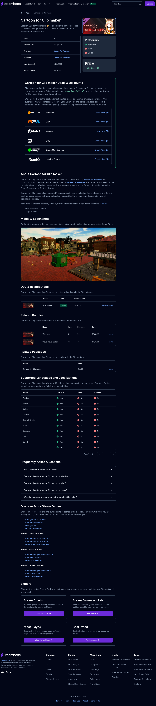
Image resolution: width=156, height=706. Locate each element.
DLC (48, 664)
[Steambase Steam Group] (7, 672)
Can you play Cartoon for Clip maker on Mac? (68, 483)
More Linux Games (34, 576)
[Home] (22, 13)
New (39, 4)
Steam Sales (60, 4)
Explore (150, 4)
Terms (67, 701)
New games (30, 525)
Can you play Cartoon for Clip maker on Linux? (68, 490)
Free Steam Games (120, 672)
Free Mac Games (33, 557)
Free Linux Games (33, 573)
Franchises (95, 684)
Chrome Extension (142, 659)
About (85, 701)
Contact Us (95, 701)
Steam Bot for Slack (143, 669)
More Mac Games (33, 560)
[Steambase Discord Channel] (2, 672)
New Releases (74, 674)
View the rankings (44, 640)
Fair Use (76, 701)
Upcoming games (33, 528)
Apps (28, 13)
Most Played (30, 4)
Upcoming (48, 4)
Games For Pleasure (62, 51)
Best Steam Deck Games (36, 538)
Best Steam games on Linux (38, 570)
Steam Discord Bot (142, 664)
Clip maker (47, 305)
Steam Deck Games (77, 684)
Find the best (93, 640)
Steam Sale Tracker (121, 659)
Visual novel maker (50, 342)
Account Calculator (142, 679)
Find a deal (93, 613)
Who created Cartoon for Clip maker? (68, 469)
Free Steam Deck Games (36, 541)
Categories (95, 664)
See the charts (43, 613)
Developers (95, 674)
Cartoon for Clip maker (43, 13)
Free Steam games (34, 522)
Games (49, 659)
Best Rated (73, 659)
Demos (49, 669)
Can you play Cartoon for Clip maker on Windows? (68, 476)
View (111, 334)
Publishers (95, 679)
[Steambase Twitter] (10, 672)
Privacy (59, 701)
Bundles (50, 674)
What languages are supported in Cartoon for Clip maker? (68, 497)
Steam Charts (107, 305)
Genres (93, 659)
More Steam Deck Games (37, 544)
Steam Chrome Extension (78, 4)
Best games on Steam (35, 519)
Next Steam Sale (141, 674)
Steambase (5, 660)
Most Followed (74, 669)
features (103, 203)
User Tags (94, 669)
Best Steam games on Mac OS (39, 554)
